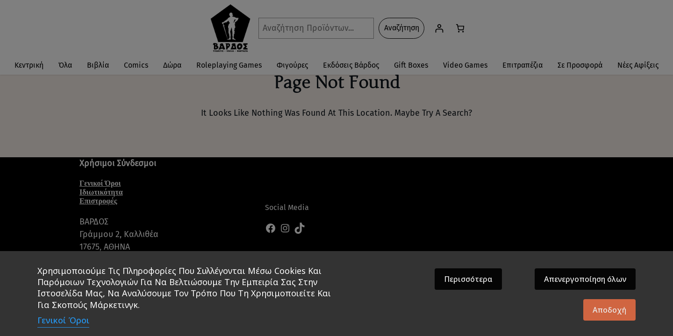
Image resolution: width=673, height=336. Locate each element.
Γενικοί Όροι (63, 320)
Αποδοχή (609, 310)
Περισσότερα (468, 279)
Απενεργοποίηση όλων (585, 279)
